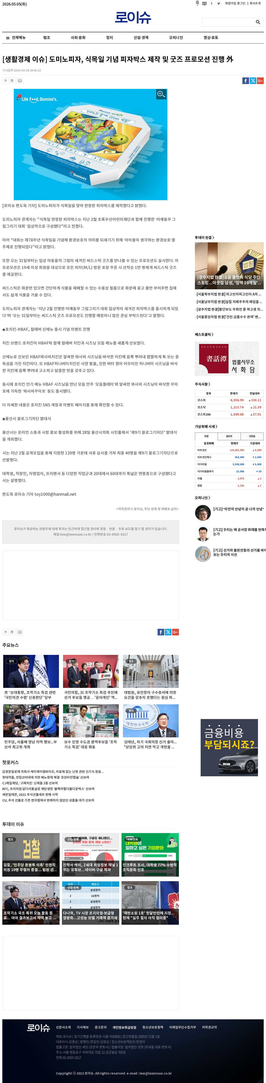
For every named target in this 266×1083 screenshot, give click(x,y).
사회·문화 (78, 38)
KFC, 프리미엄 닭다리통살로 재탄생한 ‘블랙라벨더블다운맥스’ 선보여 (48, 789)
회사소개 (254, 3)
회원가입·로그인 (235, 3)
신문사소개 (63, 1027)
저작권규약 (209, 1027)
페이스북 (245, 80)
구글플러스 (260, 80)
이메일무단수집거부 (182, 1027)
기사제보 (83, 1027)
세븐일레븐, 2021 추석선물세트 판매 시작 (30, 795)
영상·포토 (211, 38)
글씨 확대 (12, 80)
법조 (46, 38)
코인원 (252, 436)
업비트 (229, 436)
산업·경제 (141, 38)
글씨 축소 (5, 80)
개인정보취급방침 (124, 1028)
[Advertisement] (48, 584)
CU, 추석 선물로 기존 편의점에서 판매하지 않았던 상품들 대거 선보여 (48, 800)
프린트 (20, 80)
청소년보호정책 (152, 1027)
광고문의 (101, 1027)
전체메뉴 (19, 38)
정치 (109, 38)
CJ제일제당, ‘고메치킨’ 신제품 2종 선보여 (30, 783)
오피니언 (176, 38)
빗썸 (206, 436)
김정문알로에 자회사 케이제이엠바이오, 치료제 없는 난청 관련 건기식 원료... (53, 772)
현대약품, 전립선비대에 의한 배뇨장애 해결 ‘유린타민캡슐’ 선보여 (45, 777)
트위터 (253, 80)
